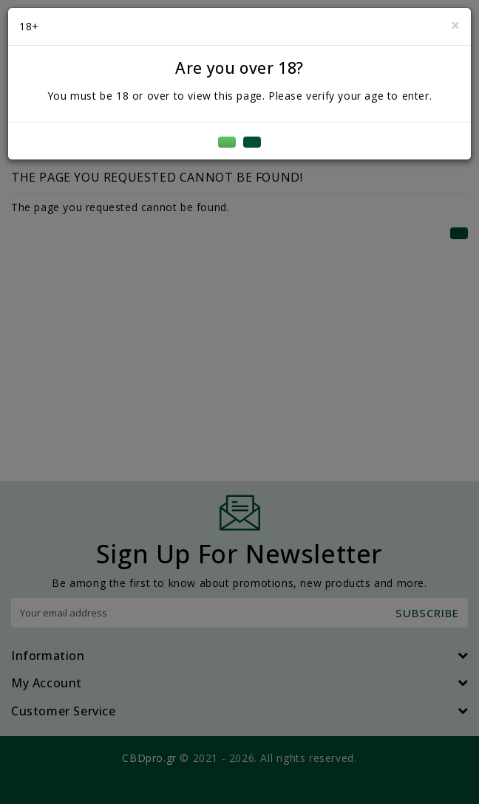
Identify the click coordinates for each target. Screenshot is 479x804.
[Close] (455, 25)
